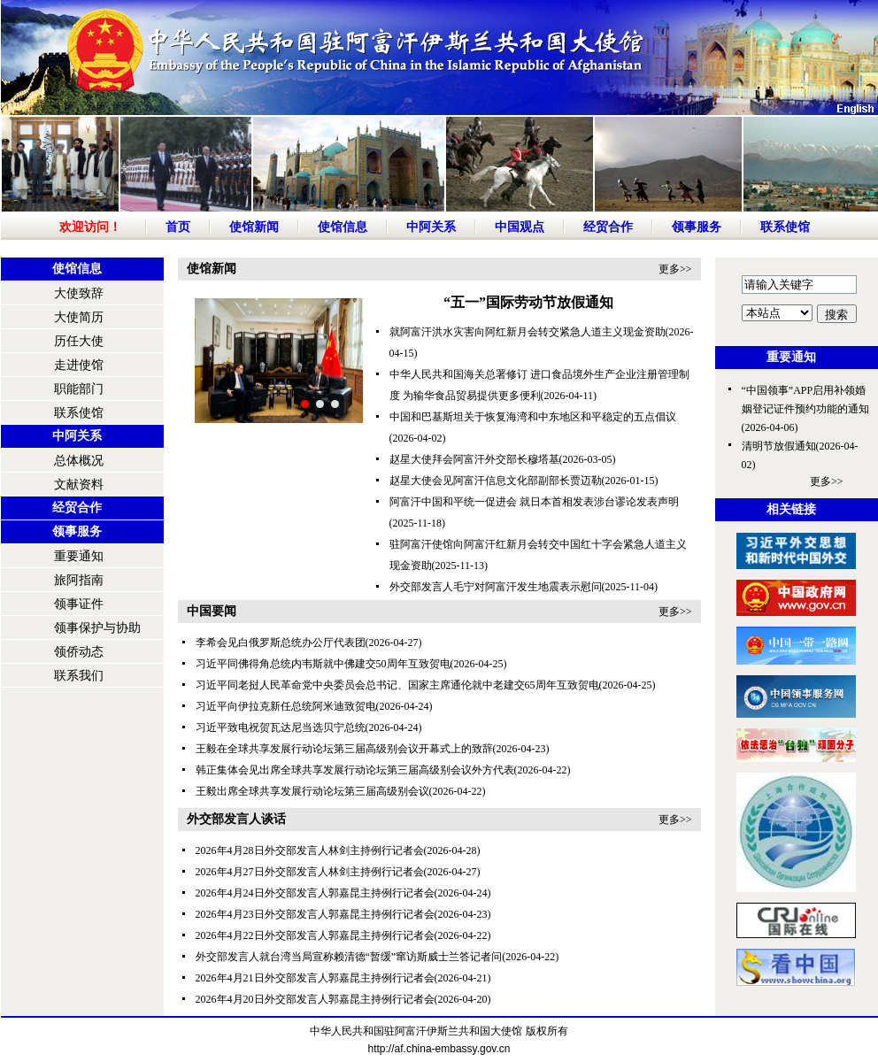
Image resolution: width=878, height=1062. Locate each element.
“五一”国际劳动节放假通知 (528, 302)
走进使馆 (79, 365)
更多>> (675, 269)
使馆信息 (342, 227)
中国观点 (519, 227)
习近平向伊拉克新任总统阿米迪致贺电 (286, 706)
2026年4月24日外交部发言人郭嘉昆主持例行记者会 (315, 893)
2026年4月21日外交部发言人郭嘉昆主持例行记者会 (315, 978)
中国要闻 (211, 611)
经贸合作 (608, 227)
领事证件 (79, 604)
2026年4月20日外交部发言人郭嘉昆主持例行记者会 (315, 999)
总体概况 (79, 460)
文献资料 (79, 484)
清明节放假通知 (779, 446)
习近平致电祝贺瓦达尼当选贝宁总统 (281, 727)
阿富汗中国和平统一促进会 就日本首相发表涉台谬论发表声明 (534, 502)
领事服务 (696, 227)
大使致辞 (79, 293)
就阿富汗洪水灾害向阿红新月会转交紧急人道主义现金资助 (527, 332)
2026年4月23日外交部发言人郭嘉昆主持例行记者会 (315, 914)
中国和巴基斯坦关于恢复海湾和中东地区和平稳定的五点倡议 (532, 417)
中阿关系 (431, 227)
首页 (178, 227)
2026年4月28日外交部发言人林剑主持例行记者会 (310, 850)
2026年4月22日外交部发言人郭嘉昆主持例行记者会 (315, 935)
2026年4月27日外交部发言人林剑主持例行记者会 (310, 872)
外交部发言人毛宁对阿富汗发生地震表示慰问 (495, 587)
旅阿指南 (79, 580)
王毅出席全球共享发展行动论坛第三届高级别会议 (312, 791)
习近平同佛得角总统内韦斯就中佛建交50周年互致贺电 (323, 664)
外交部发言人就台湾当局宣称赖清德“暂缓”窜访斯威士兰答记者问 (349, 956)
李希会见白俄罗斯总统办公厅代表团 (281, 642)
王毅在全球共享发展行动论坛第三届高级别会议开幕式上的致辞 (344, 749)
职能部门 (79, 389)
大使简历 (79, 317)
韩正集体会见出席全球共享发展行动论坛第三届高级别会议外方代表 (355, 770)
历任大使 (79, 341)
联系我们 (79, 675)
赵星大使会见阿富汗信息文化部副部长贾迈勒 (495, 480)
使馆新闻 (254, 227)
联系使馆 (785, 227)
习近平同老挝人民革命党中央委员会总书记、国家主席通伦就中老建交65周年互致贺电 (397, 685)
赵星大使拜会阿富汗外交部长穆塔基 (474, 459)
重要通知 (79, 556)
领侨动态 (79, 651)
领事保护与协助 (97, 628)
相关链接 (791, 509)
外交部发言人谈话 (236, 819)
